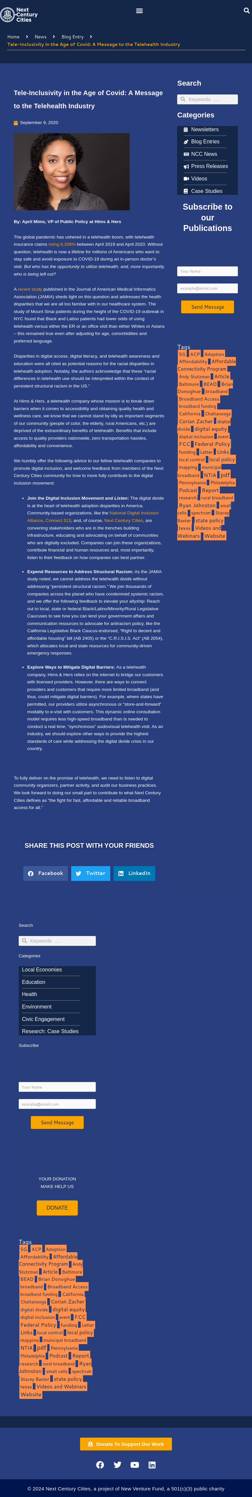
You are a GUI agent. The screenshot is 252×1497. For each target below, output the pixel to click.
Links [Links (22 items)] (223, 451)
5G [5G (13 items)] (182, 354)
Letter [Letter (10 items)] (206, 452)
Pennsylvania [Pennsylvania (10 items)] (192, 482)
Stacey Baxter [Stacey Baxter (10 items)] (34, 1379)
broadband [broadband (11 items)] (216, 391)
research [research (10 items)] (188, 497)
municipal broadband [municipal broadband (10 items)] (199, 471)
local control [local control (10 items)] (191, 459)
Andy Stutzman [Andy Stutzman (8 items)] (194, 376)
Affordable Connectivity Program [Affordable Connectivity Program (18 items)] (206, 365)
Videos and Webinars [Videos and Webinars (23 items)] (199, 531)
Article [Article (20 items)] (221, 376)
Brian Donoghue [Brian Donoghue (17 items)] (56, 1279)
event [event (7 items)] (223, 437)
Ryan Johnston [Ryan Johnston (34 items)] (197, 505)
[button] (139, 10)
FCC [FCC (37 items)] (184, 443)
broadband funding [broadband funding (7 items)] (197, 406)
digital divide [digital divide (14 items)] (34, 1309)
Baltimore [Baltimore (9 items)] (189, 384)
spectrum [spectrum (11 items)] (201, 512)
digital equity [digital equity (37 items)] (211, 428)
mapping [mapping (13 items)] (188, 467)
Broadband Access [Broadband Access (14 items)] (199, 398)
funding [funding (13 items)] (187, 451)
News (40, 36)
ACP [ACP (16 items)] (195, 354)
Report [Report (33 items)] (210, 490)
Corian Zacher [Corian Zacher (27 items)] (196, 421)
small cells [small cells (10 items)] (56, 1371)
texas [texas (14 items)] (184, 528)
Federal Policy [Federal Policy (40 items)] (212, 443)
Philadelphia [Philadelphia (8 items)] (222, 482)
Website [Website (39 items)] (214, 535)
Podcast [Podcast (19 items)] (188, 490)
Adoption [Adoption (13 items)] (214, 354)
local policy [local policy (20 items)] (222, 459)
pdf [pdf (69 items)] (225, 474)
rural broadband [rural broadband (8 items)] (217, 497)
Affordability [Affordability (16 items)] (193, 361)
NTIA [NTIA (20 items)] (210, 475)
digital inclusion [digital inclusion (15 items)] (196, 436)
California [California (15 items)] (189, 413)
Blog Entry (73, 36)
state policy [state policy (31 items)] (210, 520)
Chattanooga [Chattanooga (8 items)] (218, 413)
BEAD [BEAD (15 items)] (210, 384)
